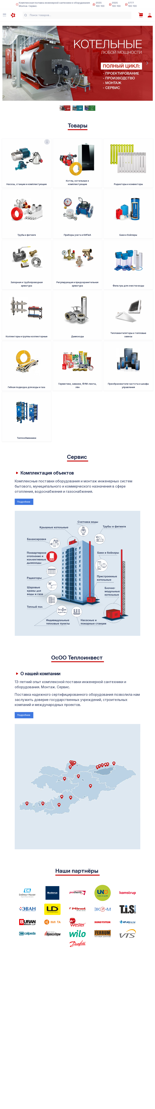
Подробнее (24, 501)
